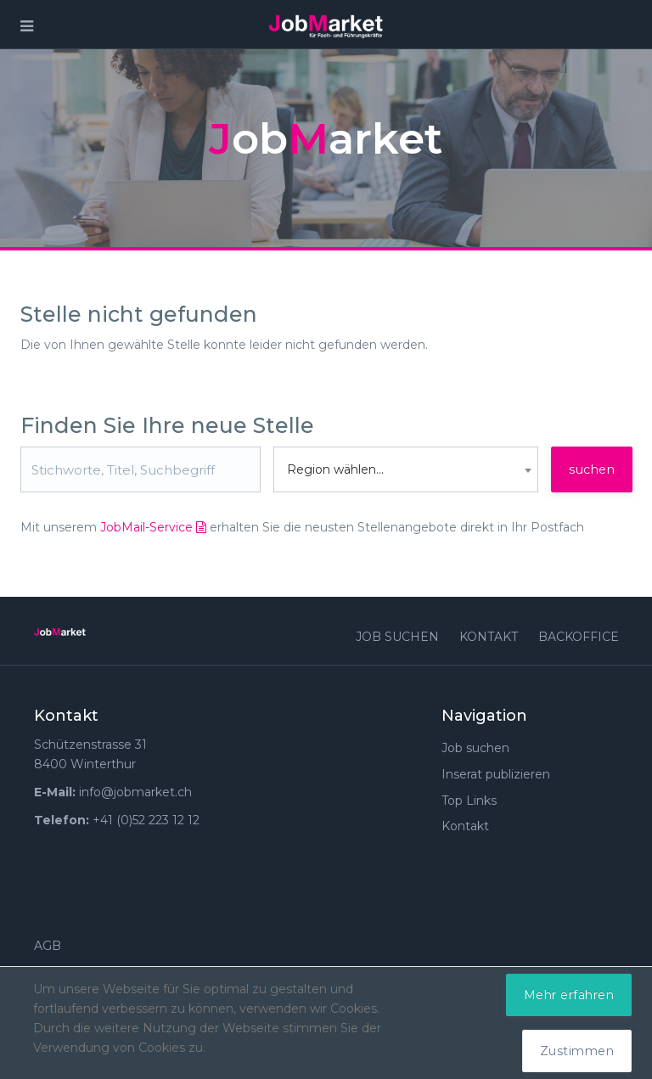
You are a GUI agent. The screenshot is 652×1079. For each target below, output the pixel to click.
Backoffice (578, 636)
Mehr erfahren (569, 995)
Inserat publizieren (495, 774)
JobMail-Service (153, 527)
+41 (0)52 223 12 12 (146, 820)
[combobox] (406, 469)
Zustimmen (577, 1051)
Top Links (469, 800)
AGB (47, 945)
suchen (592, 469)
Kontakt (488, 636)
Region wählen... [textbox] (335, 469)
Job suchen (397, 636)
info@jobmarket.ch (135, 792)
